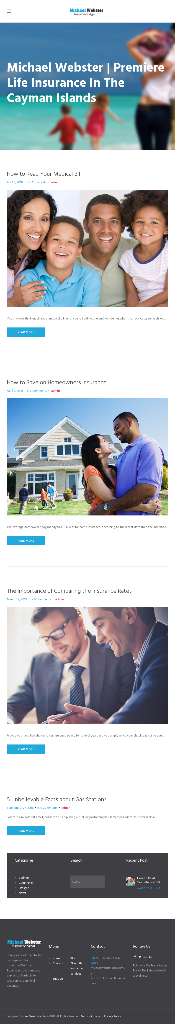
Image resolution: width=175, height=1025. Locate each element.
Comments (33, 182)
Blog (73, 959)
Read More (26, 332)
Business (24, 880)
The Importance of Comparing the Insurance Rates (78, 592)
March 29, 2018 (15, 601)
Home (56, 959)
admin (47, 182)
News (22, 895)
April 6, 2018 (13, 182)
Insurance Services (76, 972)
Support (58, 980)
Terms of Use (89, 1017)
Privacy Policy (113, 1017)
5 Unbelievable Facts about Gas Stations (63, 801)
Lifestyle (24, 890)
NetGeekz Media (35, 1017)
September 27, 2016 (17, 810)
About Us (76, 965)
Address (96, 979)
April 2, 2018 (13, 392)
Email (94, 964)
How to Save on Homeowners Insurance (63, 383)
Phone (95, 959)
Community (26, 885)
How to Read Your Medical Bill (49, 173)
